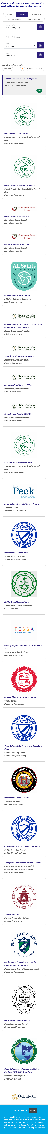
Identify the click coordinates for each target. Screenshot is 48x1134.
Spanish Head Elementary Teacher (19, 356)
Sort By (7, 68)
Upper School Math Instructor (17, 216)
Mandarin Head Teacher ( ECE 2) (18, 385)
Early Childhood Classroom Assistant (20, 697)
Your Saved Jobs (34, 19)
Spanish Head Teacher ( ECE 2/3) (18, 414)
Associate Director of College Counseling (22, 846)
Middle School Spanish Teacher (17, 602)
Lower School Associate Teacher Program (22, 504)
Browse (22, 14)
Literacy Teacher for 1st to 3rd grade (21, 78)
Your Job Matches (14, 19)
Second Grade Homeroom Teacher (19, 462)
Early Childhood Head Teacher (17, 295)
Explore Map (36, 14)
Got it (32, 1110)
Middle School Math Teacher (16, 244)
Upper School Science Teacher (17, 1020)
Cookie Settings (20, 1110)
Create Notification (35, 68)
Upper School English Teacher (17, 552)
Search (9, 14)
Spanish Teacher (11, 914)
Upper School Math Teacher (16, 797)
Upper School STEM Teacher (16, 133)
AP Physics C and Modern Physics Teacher (22, 862)
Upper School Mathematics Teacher (19, 185)
